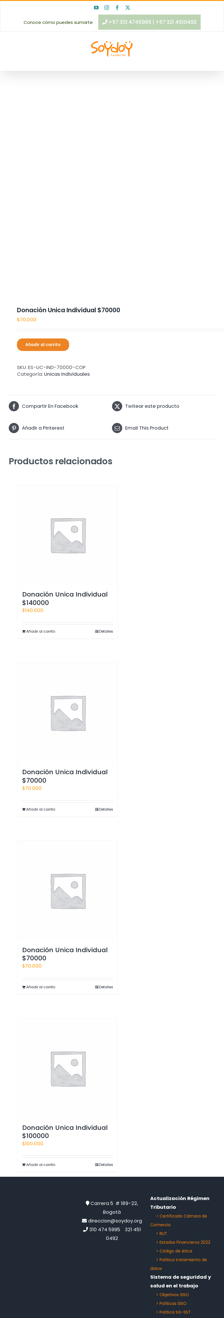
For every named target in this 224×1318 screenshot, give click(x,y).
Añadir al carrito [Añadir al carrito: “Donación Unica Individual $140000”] (40, 631)
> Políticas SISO (171, 1303)
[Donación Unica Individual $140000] (68, 535)
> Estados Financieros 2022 (183, 1242)
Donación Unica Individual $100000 (65, 1132)
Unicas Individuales (67, 374)
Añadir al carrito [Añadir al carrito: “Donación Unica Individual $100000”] (40, 1164)
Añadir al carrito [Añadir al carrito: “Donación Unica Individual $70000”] (40, 809)
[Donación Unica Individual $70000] (68, 712)
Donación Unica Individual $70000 (65, 776)
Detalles (106, 631)
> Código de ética (174, 1251)
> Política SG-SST (173, 1312)
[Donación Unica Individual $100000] (68, 1068)
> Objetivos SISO (172, 1295)
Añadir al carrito (43, 344)
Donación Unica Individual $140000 (65, 598)
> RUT (161, 1233)
